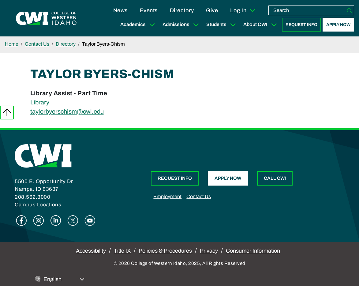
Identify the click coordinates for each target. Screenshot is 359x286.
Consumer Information (253, 251)
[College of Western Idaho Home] (46, 18)
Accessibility (91, 251)
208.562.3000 (32, 197)
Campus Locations (38, 205)
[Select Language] (63, 279)
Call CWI (275, 178)
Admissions (182, 25)
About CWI (261, 25)
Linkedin (55, 220)
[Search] (349, 10)
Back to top (7, 112)
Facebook (21, 220)
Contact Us (37, 44)
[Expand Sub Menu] (152, 25)
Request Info (301, 24)
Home (11, 44)
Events (149, 10)
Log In (243, 10)
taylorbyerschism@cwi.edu (67, 111)
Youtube (90, 220)
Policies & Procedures (165, 251)
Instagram (38, 220)
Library (39, 102)
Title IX (122, 251)
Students (222, 25)
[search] (307, 10)
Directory (182, 10)
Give (212, 10)
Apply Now (338, 24)
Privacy (209, 251)
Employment (167, 196)
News (120, 10)
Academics (139, 25)
